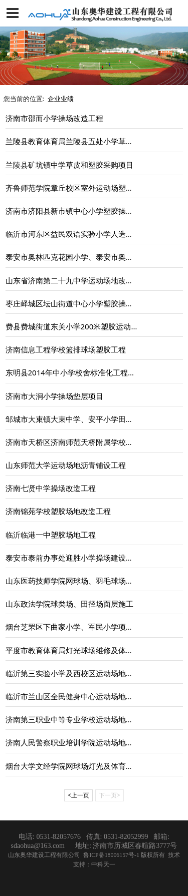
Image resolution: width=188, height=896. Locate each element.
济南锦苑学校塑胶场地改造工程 (58, 511)
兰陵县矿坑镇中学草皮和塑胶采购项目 (69, 165)
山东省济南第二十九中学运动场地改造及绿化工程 (88, 280)
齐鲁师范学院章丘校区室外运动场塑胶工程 (77, 188)
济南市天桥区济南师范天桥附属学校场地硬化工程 (88, 442)
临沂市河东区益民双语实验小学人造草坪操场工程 (88, 234)
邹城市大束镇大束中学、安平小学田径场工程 (81, 419)
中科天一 (103, 864)
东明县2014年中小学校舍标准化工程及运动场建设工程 (97, 372)
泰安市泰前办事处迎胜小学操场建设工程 (73, 558)
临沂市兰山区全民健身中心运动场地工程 (73, 696)
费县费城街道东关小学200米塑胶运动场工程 (80, 326)
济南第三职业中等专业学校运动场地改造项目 (81, 719)
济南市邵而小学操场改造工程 (54, 118)
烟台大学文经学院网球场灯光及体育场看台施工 (84, 766)
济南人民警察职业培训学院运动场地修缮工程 (81, 742)
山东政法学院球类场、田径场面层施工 (69, 604)
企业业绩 (61, 98)
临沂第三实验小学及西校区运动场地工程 (73, 673)
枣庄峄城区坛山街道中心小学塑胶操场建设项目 (84, 303)
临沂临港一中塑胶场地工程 (51, 535)
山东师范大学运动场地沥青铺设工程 (66, 465)
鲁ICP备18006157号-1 (112, 854)
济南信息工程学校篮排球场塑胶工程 (66, 349)
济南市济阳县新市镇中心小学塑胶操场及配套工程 (88, 211)
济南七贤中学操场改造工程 (51, 488)
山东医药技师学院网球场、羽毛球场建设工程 (81, 581)
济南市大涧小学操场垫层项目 (54, 396)
